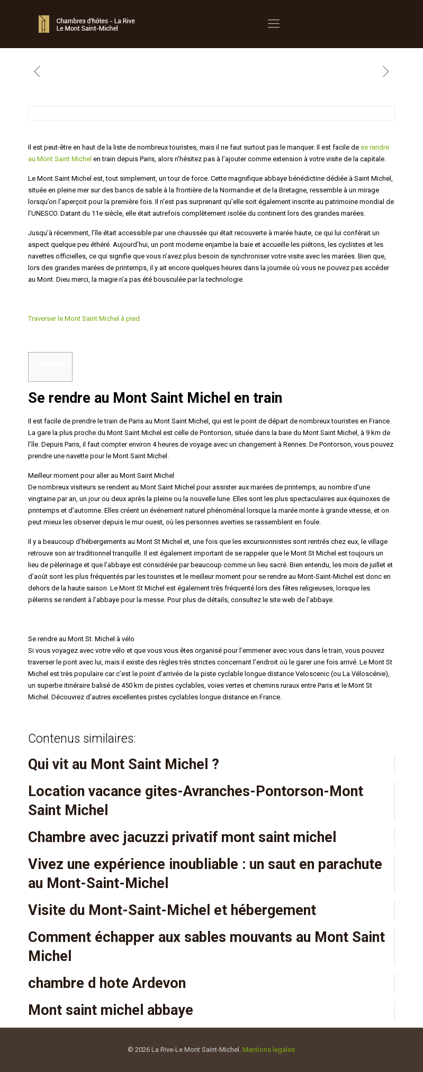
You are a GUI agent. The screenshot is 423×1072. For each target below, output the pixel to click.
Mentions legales (268, 1049)
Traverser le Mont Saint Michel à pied (84, 318)
